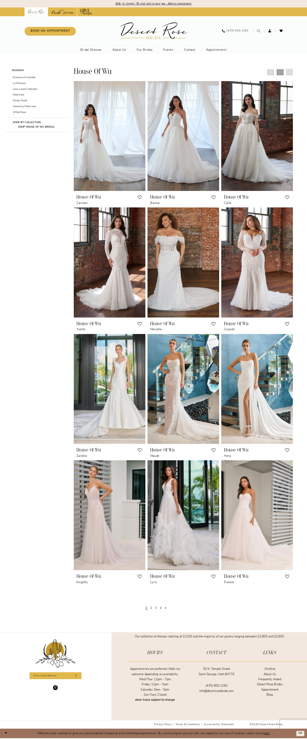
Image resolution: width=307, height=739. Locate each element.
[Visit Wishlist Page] (281, 32)
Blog (270, 695)
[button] (270, 32)
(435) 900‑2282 (217, 686)
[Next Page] (167, 609)
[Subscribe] (79, 677)
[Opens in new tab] (62, 12)
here (266, 734)
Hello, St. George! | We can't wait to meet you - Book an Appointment (153, 4)
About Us (270, 675)
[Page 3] (156, 609)
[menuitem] (50, 31)
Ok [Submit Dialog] (300, 734)
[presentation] (109, 136)
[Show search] (258, 32)
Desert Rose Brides (270, 685)
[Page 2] (150, 609)
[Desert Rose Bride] (55, 654)
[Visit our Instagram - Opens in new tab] (55, 689)
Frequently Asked (269, 680)
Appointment (270, 690)
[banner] (153, 31)
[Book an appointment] (50, 31)
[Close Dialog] (6, 734)
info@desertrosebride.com (216, 691)
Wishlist (269, 670)
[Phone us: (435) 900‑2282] (235, 32)
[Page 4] (161, 609)
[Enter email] (55, 677)
